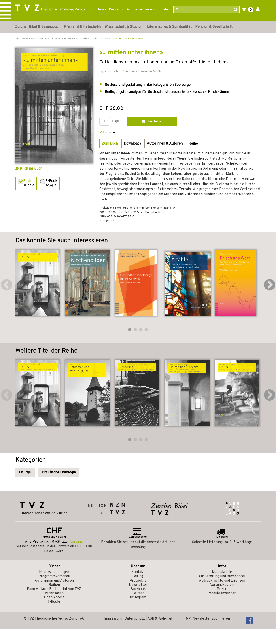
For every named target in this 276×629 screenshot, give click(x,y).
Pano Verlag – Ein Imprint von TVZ (54, 589)
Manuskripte (222, 572)
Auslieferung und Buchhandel (221, 576)
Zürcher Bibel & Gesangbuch (37, 27)
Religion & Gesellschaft (214, 27)
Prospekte (116, 9)
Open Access (54, 597)
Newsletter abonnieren (208, 618)
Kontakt (165, 9)
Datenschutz (135, 618)
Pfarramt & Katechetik (82, 27)
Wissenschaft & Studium (124, 27)
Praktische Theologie (59, 472)
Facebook (138, 589)
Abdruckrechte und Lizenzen (222, 581)
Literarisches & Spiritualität (169, 27)
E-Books (54, 602)
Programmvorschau (54, 576)
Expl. (116, 121)
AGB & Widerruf (159, 618)
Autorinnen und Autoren (54, 581)
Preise (222, 589)
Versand (76, 542)
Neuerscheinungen (54, 572)
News (102, 9)
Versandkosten (222, 585)
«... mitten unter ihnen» (129, 39)
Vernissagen (54, 593)
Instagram (138, 597)
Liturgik (25, 472)
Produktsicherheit (222, 593)
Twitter (138, 593)
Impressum (113, 618)
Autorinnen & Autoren (141, 9)
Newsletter (138, 585)
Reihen (54, 585)
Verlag (138, 576)
